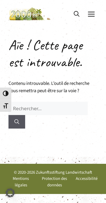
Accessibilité (87, 179)
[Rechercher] (16, 122)
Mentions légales (21, 182)
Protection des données (54, 182)
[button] (76, 14)
